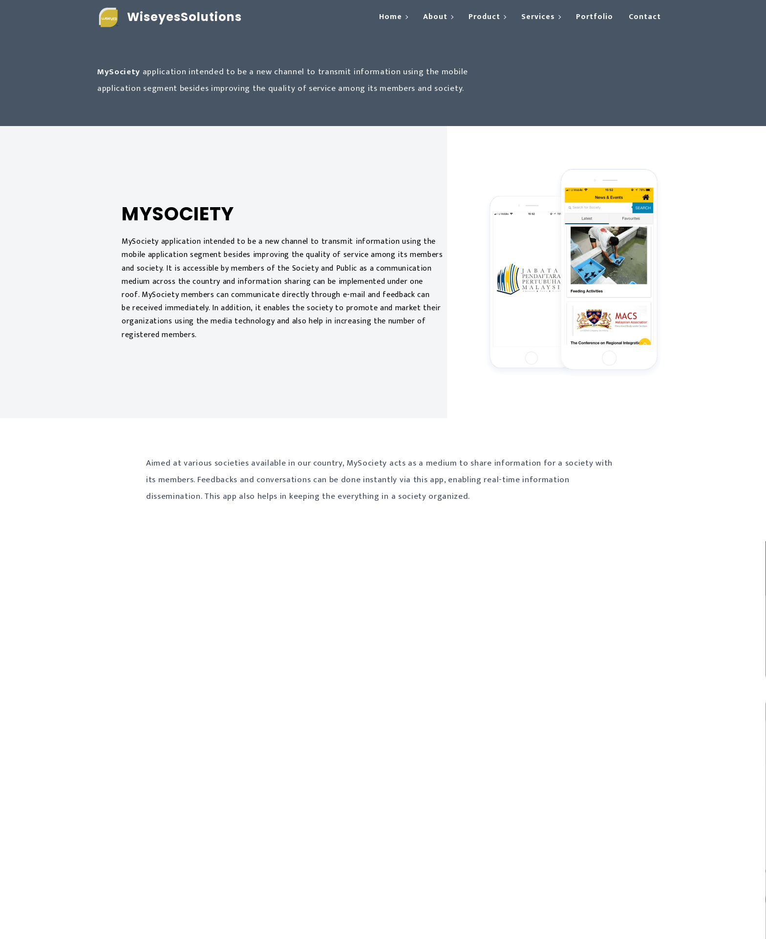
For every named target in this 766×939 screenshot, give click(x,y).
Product (484, 16)
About (435, 16)
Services (538, 16)
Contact (645, 16)
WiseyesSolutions (184, 17)
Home (390, 16)
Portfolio (594, 16)
